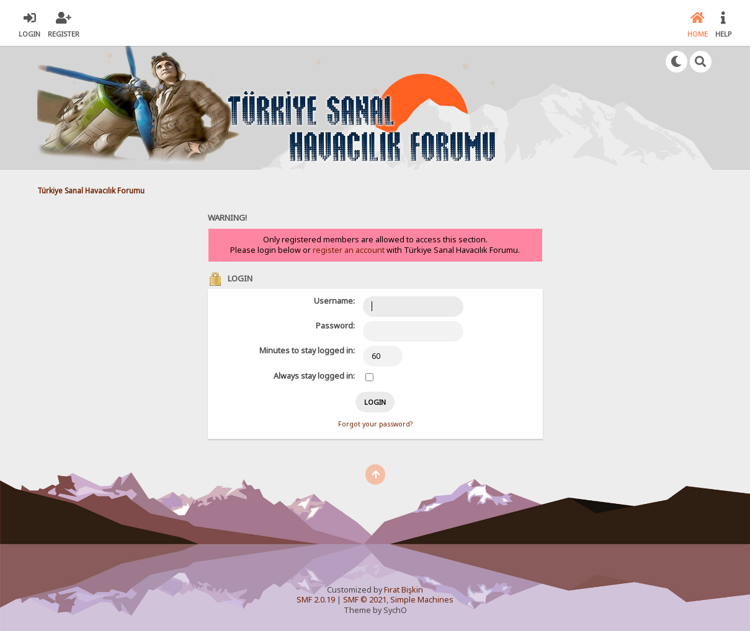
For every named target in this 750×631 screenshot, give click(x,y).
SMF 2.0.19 (316, 599)
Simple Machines (421, 599)
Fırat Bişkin (403, 590)
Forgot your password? (375, 424)
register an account (349, 250)
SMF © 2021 (364, 599)
